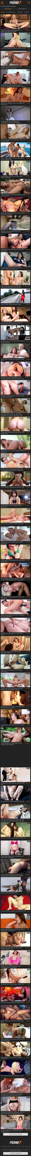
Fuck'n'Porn (27, 267)
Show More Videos (15, 1134)
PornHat (27, 30)
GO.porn (27, 377)
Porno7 (15, 2)
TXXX (28, 414)
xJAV (28, 103)
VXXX (28, 359)
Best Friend (11, 12)
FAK (28, 48)
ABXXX (28, 158)
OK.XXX (28, 304)
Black (20, 12)
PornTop (27, 286)
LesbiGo (27, 249)
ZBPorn (28, 947)
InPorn (28, 395)
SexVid (28, 194)
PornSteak (27, 322)
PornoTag (27, 66)
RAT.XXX (27, 743)
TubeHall (27, 469)
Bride (27, 12)
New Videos (8, 8)
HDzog (28, 487)
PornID (28, 139)
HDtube (28, 1130)
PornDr (28, 176)
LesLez (28, 85)
